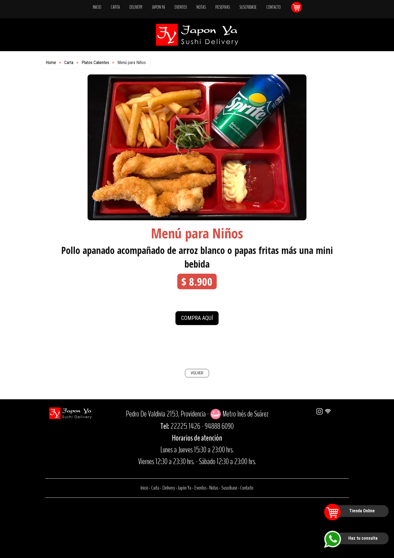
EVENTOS (181, 7)
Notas (213, 487)
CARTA (115, 7)
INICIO (97, 7)
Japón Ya (184, 487)
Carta (68, 62)
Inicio (144, 487)
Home (51, 62)
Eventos (200, 487)
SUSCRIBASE (248, 7)
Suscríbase (229, 487)
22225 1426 (185, 426)
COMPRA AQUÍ (197, 318)
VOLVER (197, 373)
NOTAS (201, 7)
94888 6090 (219, 426)
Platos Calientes (95, 62)
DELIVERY (135, 7)
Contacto (246, 487)
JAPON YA (158, 7)
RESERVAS (222, 7)
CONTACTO (273, 7)
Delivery (169, 487)
